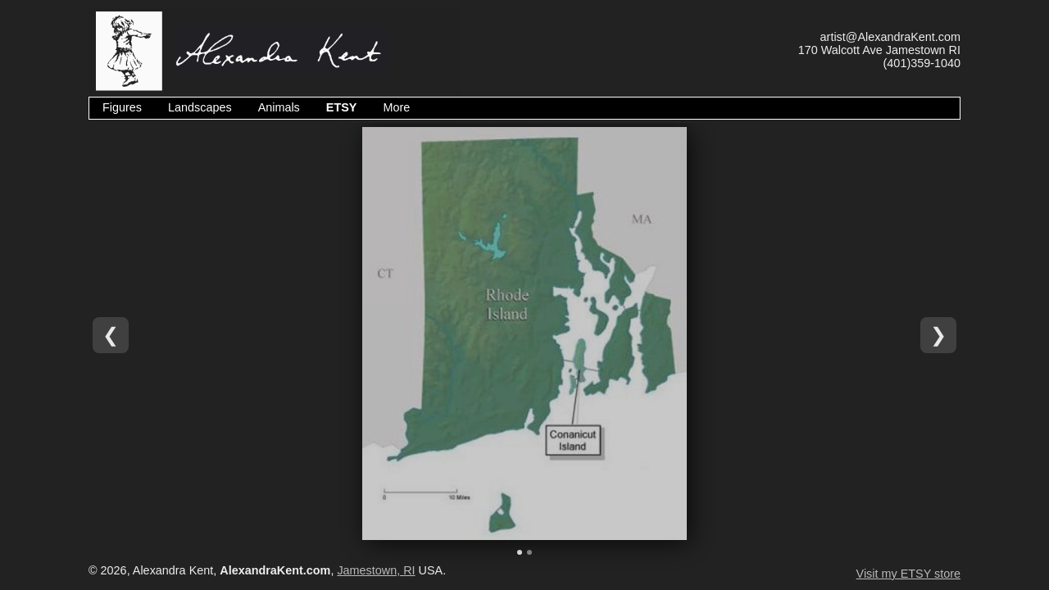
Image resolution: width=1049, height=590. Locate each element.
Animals (279, 107)
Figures (122, 107)
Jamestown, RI (376, 570)
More (396, 107)
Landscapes (200, 107)
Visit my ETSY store (908, 573)
